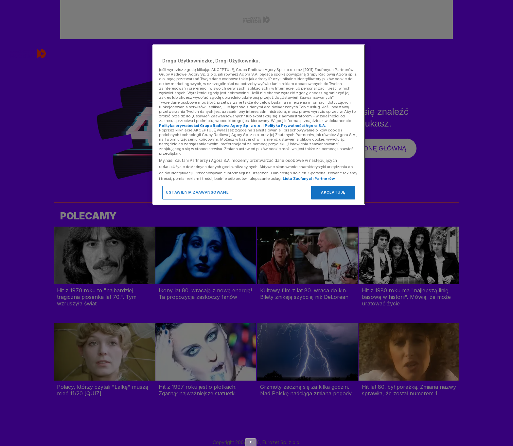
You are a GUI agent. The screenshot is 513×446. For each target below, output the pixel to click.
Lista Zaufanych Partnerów (309, 178)
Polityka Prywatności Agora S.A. (295, 125)
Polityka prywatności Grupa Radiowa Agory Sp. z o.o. (210, 125)
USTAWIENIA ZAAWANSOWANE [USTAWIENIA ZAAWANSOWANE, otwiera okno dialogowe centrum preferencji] (197, 192)
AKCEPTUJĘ (333, 192)
